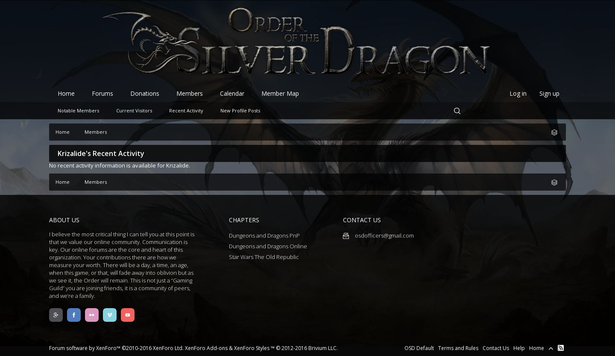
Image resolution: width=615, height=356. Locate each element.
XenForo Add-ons (206, 348)
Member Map (280, 93)
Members (189, 93)
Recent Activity (186, 110)
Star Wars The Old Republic (264, 257)
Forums (102, 93)
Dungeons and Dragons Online (268, 246)
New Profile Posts (240, 110)
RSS (561, 348)
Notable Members (78, 110)
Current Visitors (134, 110)
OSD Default (419, 348)
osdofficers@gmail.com (378, 235)
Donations (144, 93)
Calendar (232, 93)
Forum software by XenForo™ (116, 348)
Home (66, 93)
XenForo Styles (251, 348)
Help (519, 348)
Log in (518, 93)
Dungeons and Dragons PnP (264, 235)
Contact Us (496, 348)
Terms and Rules (458, 348)
